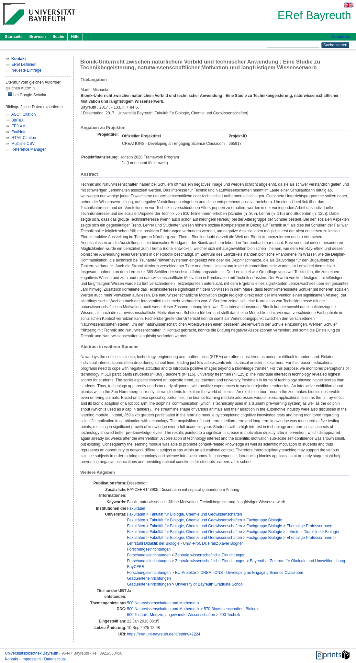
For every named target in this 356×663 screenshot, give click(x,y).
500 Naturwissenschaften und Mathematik (163, 603)
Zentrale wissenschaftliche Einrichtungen (210, 555)
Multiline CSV (23, 143)
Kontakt (12, 659)
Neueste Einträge (26, 70)
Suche (58, 36)
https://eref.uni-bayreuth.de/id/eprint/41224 (163, 634)
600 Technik (229, 614)
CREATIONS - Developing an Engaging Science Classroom (251, 572)
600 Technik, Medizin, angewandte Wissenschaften (171, 614)
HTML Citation (23, 137)
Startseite (14, 36)
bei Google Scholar (27, 94)
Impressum (31, 659)
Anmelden (340, 36)
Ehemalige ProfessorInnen (309, 526)
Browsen (37, 36)
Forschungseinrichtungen (149, 549)
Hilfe (75, 36)
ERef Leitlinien (23, 64)
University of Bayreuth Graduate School (209, 584)
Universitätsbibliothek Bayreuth (32, 653)
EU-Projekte (185, 572)
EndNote (19, 132)
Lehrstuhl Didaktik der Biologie (312, 531)
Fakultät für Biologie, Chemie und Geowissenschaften (196, 514)
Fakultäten (136, 508)
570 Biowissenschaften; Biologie (232, 609)
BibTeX (17, 120)
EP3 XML (19, 126)
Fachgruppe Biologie (264, 520)
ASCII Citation (23, 114)
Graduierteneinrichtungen (149, 578)
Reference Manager (28, 149)
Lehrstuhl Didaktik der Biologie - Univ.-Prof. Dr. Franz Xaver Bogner (185, 543)
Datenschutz (55, 659)
